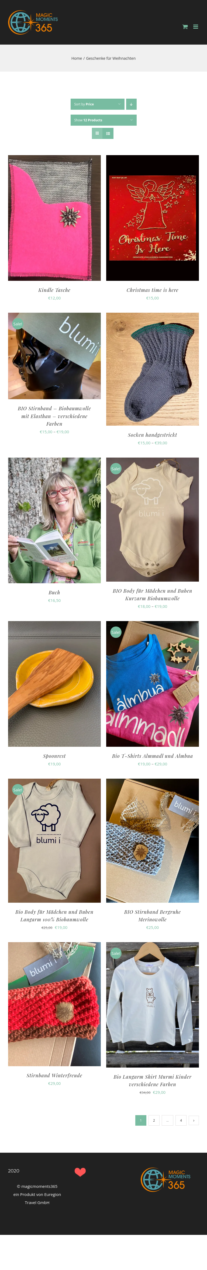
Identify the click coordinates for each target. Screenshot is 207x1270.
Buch (54, 592)
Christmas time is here (153, 290)
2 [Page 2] (154, 1120)
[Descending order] (131, 104)
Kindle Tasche (54, 290)
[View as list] (108, 133)
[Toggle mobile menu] (196, 26)
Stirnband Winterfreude (54, 1075)
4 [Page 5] (181, 1120)
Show (88, 120)
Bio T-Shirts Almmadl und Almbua (152, 756)
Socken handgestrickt (152, 435)
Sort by (84, 104)
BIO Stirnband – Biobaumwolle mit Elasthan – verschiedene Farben (54, 416)
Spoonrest (54, 756)
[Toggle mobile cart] (185, 26)
